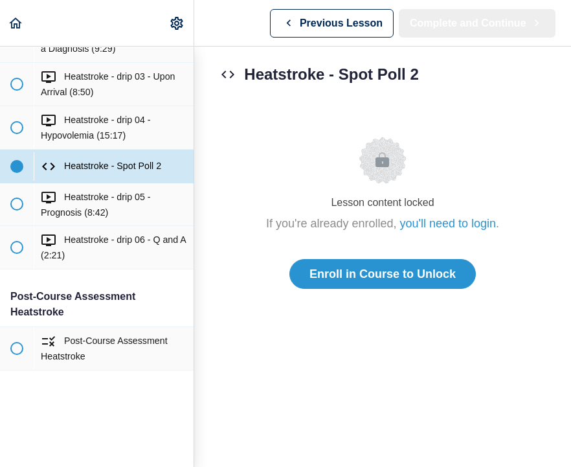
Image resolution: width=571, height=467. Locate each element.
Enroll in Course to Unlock (382, 274)
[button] (16, 23)
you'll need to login (448, 223)
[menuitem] (177, 23)
